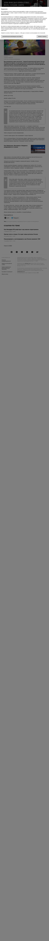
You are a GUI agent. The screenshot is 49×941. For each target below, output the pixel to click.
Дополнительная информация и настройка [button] (12, 36)
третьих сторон (23, 16)
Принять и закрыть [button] (42, 36)
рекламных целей (39, 20)
